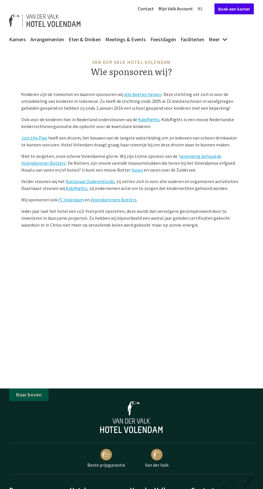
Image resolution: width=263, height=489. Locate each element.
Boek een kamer (234, 9)
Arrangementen (47, 39)
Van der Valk (157, 458)
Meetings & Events (125, 39)
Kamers (17, 39)
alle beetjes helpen (143, 94)
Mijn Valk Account (175, 8)
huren (137, 170)
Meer (218, 39)
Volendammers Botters (113, 200)
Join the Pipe (34, 138)
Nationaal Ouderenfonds (90, 181)
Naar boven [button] (29, 394)
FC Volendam (71, 200)
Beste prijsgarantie (106, 458)
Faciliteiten (192, 39)
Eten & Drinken (85, 39)
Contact (146, 8)
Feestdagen (163, 39)
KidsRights (149, 119)
